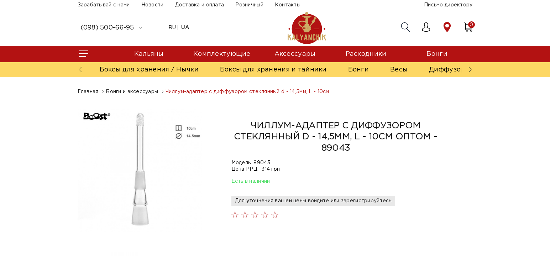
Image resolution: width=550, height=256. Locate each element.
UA (185, 28)
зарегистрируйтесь (366, 201)
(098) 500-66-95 (111, 28)
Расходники (366, 54)
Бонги (436, 54)
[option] (140, 170)
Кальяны (149, 54)
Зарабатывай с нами (104, 5)
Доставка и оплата (199, 5)
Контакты (287, 5)
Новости (152, 5)
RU (172, 28)
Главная (88, 92)
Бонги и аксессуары (132, 92)
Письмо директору (448, 5)
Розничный (249, 5)
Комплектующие (222, 54)
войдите (318, 201)
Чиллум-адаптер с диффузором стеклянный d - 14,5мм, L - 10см (247, 92)
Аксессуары (295, 54)
